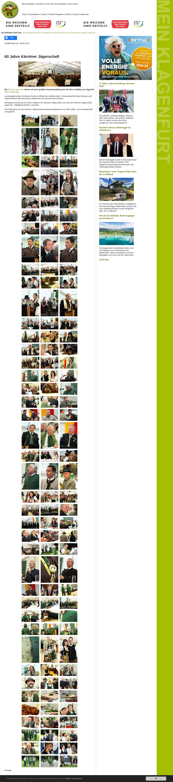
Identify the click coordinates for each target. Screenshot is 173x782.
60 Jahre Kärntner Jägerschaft (85, 33)
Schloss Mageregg (11, 92)
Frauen (44, 14)
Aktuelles (40, 4)
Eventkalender (34, 14)
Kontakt (76, 14)
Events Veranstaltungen (43, 33)
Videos (24, 14)
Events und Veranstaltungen (55, 4)
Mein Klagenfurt (28, 4)
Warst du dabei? (59, 33)
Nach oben (104, 259)
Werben (68, 14)
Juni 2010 (70, 33)
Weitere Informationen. (74, 779)
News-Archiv (73, 4)
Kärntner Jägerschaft (16, 90)
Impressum (84, 14)
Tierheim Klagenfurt (56, 14)
